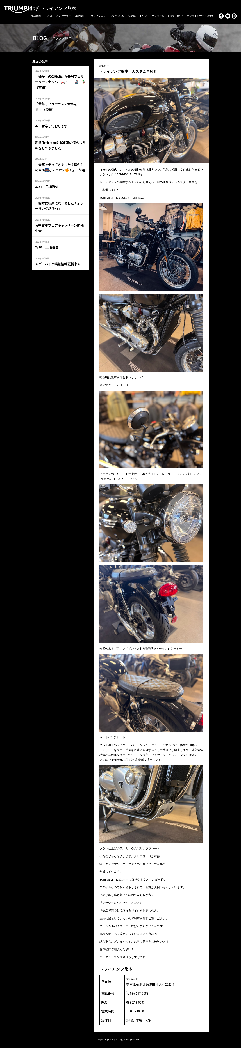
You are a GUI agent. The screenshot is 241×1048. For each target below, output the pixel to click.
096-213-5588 (139, 993)
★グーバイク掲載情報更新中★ (57, 264)
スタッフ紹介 (116, 16)
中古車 (48, 16)
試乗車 (132, 16)
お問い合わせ (175, 16)
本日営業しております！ (53, 126)
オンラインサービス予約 (200, 16)
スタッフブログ (97, 16)
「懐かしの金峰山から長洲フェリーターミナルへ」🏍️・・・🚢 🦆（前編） (60, 82)
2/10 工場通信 (46, 247)
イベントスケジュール (151, 16)
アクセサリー (63, 16)
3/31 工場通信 (46, 187)
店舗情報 (79, 16)
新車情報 (36, 16)
